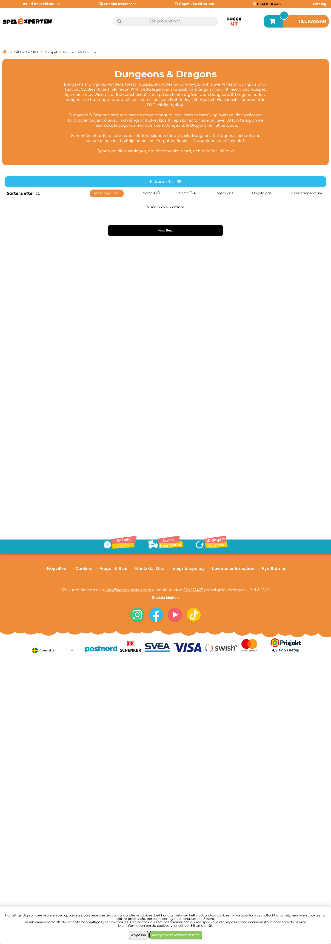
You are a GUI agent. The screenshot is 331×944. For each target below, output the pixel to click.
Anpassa (138, 935)
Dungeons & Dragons (79, 52)
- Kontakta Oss (148, 568)
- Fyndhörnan (272, 568)
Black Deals (311, 41)
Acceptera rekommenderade (176, 935)
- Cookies (82, 568)
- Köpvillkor (56, 568)
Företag (319, 4)
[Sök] (165, 21)
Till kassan (312, 21)
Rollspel (51, 52)
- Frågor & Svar (112, 568)
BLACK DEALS (269, 4)
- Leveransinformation (231, 568)
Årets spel (270, 41)
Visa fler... (165, 230)
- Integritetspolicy (187, 568)
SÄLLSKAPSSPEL (26, 52)
